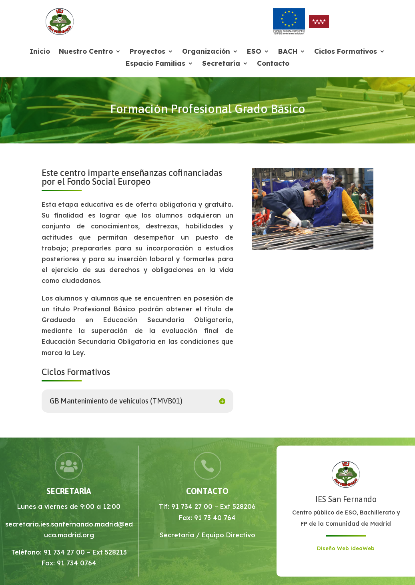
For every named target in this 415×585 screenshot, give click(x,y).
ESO (254, 51)
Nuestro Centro (86, 51)
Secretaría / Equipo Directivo (207, 535)
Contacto (273, 64)
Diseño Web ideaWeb (346, 548)
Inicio (40, 51)
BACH (287, 51)
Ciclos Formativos (345, 51)
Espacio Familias (155, 64)
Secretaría (221, 64)
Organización (206, 51)
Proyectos (147, 51)
